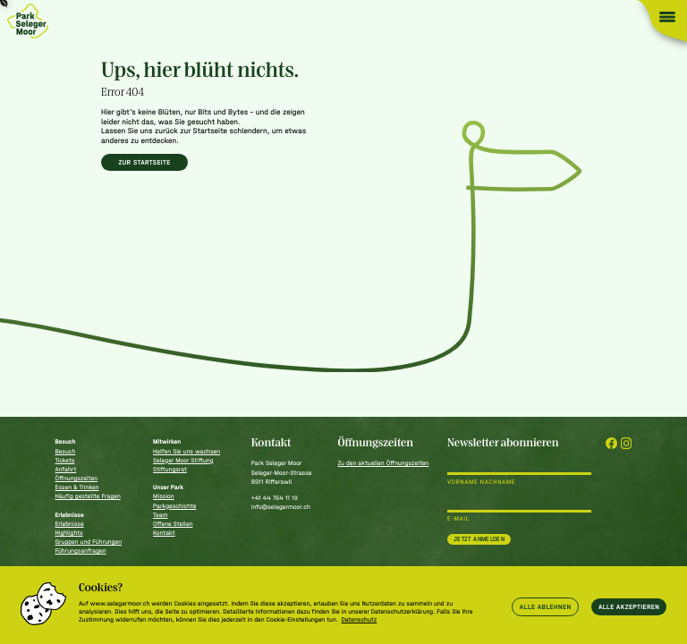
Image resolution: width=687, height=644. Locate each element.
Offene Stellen (172, 524)
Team (160, 515)
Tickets (64, 460)
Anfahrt (65, 469)
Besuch (65, 451)
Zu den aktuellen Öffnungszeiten (382, 463)
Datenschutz (359, 619)
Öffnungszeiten (76, 478)
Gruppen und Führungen (88, 542)
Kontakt (164, 533)
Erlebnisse (69, 524)
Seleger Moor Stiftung (183, 460)
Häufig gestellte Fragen (87, 496)
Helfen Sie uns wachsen (186, 451)
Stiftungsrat (170, 469)
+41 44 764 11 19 (274, 498)
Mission (163, 496)
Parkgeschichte (174, 506)
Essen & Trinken (76, 487)
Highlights (68, 533)
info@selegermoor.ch (280, 507)
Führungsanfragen (80, 551)
